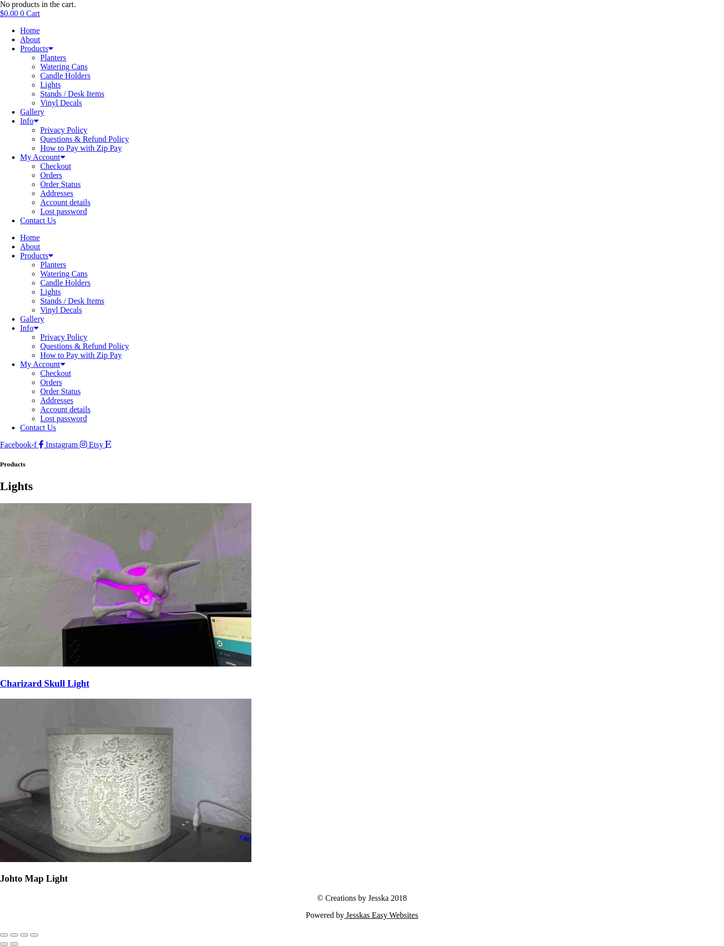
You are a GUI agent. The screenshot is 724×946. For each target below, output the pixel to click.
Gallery (32, 112)
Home (30, 30)
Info (29, 121)
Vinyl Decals (61, 103)
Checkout (55, 166)
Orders (51, 175)
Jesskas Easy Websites (381, 915)
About (30, 39)
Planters (53, 57)
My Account (42, 157)
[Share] (24, 934)
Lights (50, 84)
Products (36, 48)
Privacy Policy (63, 130)
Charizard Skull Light (44, 683)
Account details (65, 202)
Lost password (63, 211)
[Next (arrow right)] (14, 943)
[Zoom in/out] (4, 934)
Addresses (56, 193)
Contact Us (38, 220)
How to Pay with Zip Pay (81, 148)
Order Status (60, 184)
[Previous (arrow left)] (4, 943)
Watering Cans (63, 66)
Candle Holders (65, 75)
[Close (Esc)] (34, 934)
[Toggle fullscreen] (14, 934)
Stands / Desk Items (72, 93)
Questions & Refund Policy (84, 139)
